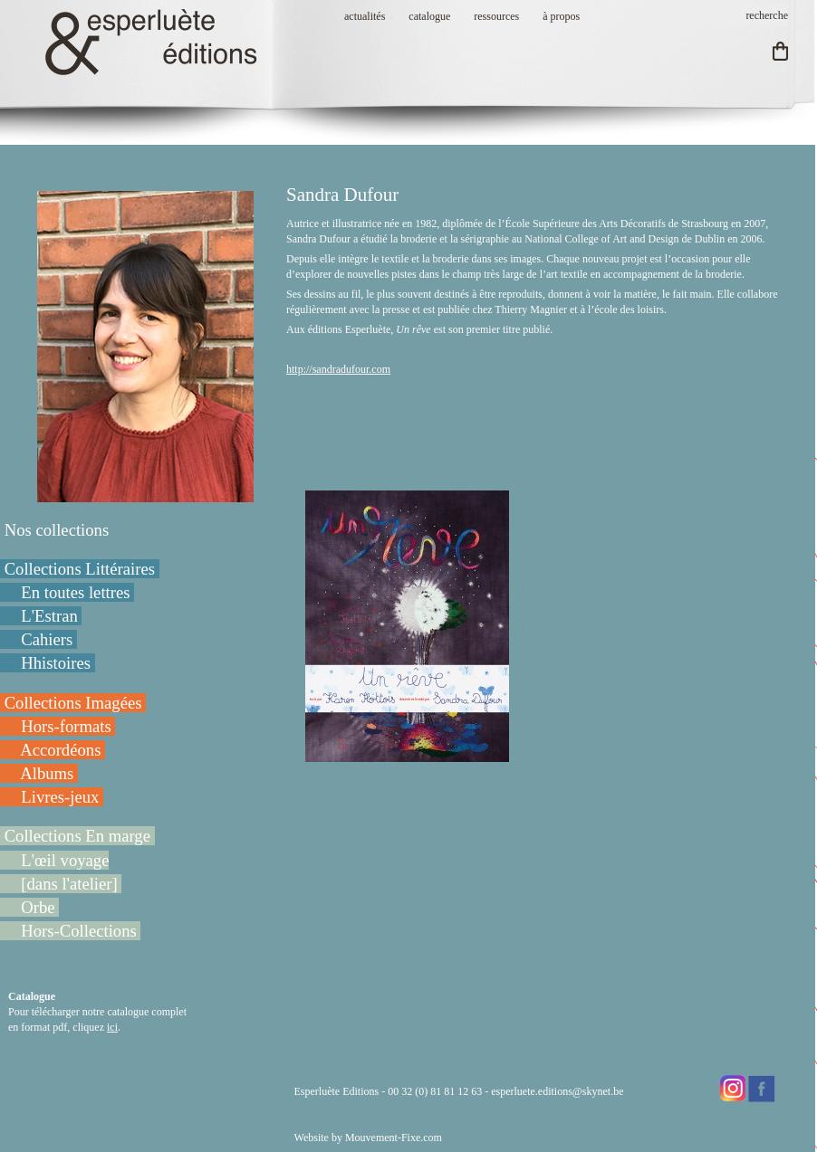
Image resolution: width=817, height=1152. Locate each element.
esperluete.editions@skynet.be (557, 1091)
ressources (496, 16)
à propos (561, 16)
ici (112, 1027)
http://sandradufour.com (338, 369)
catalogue (429, 16)
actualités (364, 16)
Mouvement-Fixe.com (393, 1137)
